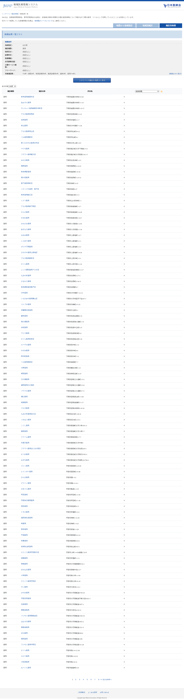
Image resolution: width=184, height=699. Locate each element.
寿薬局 (23, 523)
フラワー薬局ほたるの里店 (31, 448)
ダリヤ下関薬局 (27, 247)
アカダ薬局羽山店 (27, 131)
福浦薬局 (24, 402)
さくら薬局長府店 (27, 339)
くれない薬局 (26, 420)
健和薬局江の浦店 (27, 385)
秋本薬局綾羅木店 (27, 97)
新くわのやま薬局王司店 (30, 143)
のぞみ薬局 (25, 350)
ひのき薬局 (25, 593)
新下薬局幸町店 (27, 183)
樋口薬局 (24, 397)
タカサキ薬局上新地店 (29, 252)
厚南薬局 (24, 564)
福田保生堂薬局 (27, 518)
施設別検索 (15, 14)
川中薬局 (24, 293)
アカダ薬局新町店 (27, 258)
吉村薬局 (24, 120)
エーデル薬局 (26, 345)
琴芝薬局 (24, 495)
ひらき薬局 (25, 477)
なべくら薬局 (26, 668)
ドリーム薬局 (26, 437)
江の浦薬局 (25, 379)
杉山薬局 (24, 125)
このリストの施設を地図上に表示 (92, 80)
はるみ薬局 (25, 235)
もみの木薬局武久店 (28, 414)
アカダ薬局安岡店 (27, 114)
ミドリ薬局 (25, 200)
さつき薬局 (25, 454)
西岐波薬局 (25, 610)
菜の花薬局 (25, 177)
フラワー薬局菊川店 (28, 154)
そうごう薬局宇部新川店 (30, 552)
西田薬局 (24, 639)
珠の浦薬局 (25, 322)
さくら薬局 (25, 264)
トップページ (6, 14)
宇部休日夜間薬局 (27, 500)
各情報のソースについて (43, 21)
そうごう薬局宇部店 (28, 581)
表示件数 (5, 86)
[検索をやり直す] (175, 74)
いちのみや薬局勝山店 (29, 298)
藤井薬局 (24, 316)
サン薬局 (24, 587)
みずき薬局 (25, 460)
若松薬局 (24, 506)
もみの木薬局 (26, 275)
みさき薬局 (25, 160)
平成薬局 (24, 535)
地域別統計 (148, 25)
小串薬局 (24, 575)
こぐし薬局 (25, 425)
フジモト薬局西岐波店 (29, 616)
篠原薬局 (24, 431)
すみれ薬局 (25, 218)
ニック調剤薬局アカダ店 (30, 270)
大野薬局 (24, 368)
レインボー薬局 (27, 471)
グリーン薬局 (26, 483)
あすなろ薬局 (26, 229)
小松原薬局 (25, 662)
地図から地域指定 (124, 25)
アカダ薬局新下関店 (28, 206)
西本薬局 (24, 529)
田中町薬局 (25, 356)
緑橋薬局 (24, 558)
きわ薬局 (24, 633)
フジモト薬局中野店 (28, 644)
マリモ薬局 (25, 149)
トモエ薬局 (25, 512)
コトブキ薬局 (26, 304)
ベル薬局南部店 (27, 362)
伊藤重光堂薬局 (27, 310)
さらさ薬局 (25, 212)
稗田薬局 (24, 373)
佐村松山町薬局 (27, 546)
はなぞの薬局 (26, 621)
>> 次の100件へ (106, 679)
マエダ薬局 (25, 408)
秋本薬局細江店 (27, 195)
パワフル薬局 (26, 391)
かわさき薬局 (26, 224)
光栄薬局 (24, 604)
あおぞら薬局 (26, 102)
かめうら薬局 (26, 489)
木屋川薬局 (25, 443)
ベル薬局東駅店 (27, 137)
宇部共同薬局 (26, 598)
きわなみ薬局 (26, 570)
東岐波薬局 (25, 627)
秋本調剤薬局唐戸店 (28, 287)
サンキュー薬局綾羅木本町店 (31, 108)
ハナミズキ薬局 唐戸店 (30, 189)
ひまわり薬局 (26, 281)
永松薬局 (24, 327)
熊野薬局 (24, 166)
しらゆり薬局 (26, 241)
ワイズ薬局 (25, 333)
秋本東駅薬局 (26, 172)
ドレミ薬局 (25, 466)
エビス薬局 (25, 656)
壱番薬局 (24, 541)
